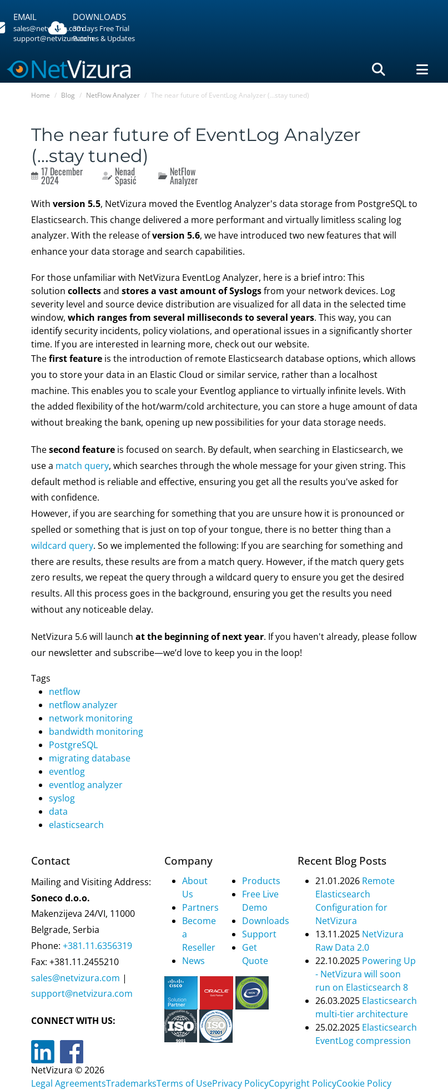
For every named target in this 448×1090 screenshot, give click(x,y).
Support (259, 934)
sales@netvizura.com (75, 978)
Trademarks (131, 1083)
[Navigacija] (422, 69)
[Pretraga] (378, 69)
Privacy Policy (240, 1083)
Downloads (265, 921)
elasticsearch (76, 825)
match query (82, 466)
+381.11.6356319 (96, 946)
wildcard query (62, 545)
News (193, 961)
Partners (200, 907)
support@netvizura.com (82, 993)
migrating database (89, 758)
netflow (64, 691)
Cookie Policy (363, 1083)
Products (261, 881)
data (58, 811)
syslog (62, 798)
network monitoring (91, 718)
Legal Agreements (68, 1083)
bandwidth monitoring (96, 731)
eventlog (67, 771)
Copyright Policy (302, 1083)
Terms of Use (184, 1083)
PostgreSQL (73, 745)
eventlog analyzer (86, 785)
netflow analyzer (83, 705)
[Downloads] (108, 28)
